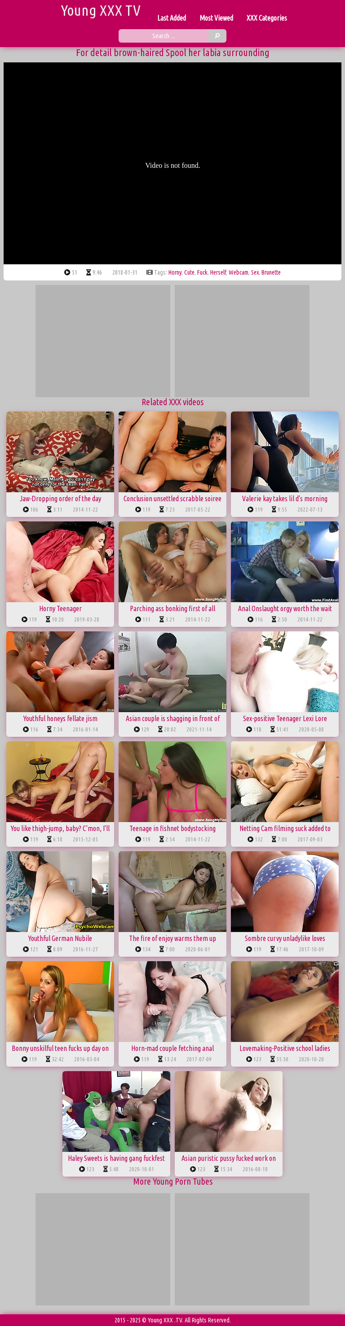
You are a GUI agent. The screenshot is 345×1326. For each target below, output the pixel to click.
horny (174, 272)
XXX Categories (267, 18)
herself (218, 272)
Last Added (171, 18)
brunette (271, 272)
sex (255, 272)
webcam (238, 272)
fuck (202, 272)
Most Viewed (216, 18)
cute (189, 272)
